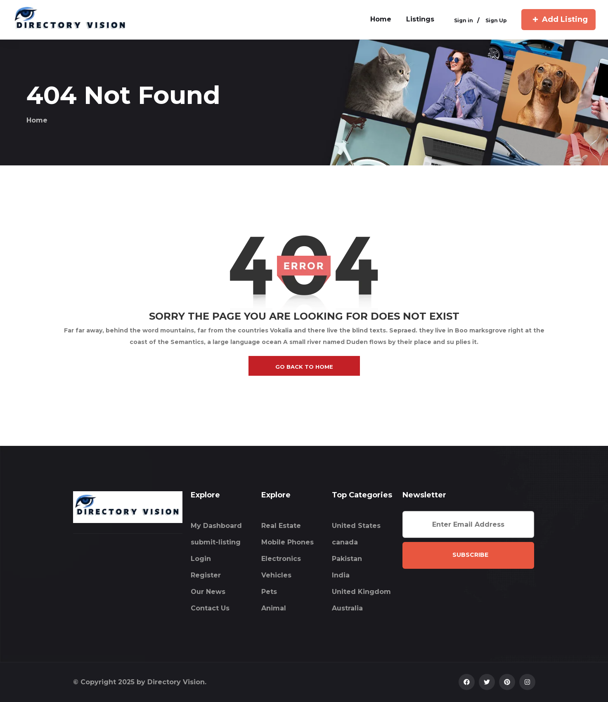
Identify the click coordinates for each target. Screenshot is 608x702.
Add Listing (558, 19)
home (380, 19)
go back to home (304, 366)
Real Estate (281, 526)
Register (206, 575)
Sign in (463, 20)
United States (356, 526)
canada (345, 542)
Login (201, 559)
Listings (420, 19)
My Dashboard (216, 526)
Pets (269, 592)
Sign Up (496, 20)
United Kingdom (361, 592)
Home (36, 120)
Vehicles (276, 575)
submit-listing (216, 542)
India (341, 575)
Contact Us (210, 608)
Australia (347, 608)
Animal (273, 608)
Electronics (281, 559)
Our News (208, 592)
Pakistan (347, 559)
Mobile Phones (287, 542)
